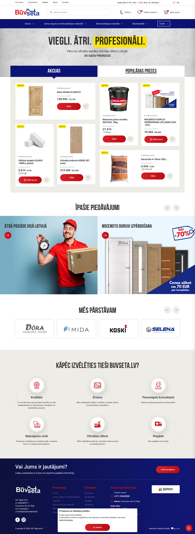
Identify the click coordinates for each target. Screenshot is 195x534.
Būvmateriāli (140, 23)
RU (178, 3)
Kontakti (65, 2)
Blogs (55, 2)
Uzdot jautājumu (168, 469)
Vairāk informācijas (66, 520)
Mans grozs (173, 11)
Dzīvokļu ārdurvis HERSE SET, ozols (75, 162)
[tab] (54, 71)
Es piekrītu (97, 527)
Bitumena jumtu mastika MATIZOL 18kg (115, 121)
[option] (97, 52)
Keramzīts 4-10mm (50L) (153, 159)
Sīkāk (69, 106)
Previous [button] (167, 310)
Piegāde (45, 2)
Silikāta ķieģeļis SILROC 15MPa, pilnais (31, 162)
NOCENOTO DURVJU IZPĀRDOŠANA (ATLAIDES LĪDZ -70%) (160, 122)
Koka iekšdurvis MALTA (69, 92)
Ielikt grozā (30, 179)
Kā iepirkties (32, 2)
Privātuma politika (89, 507)
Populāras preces (141, 71)
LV (174, 3)
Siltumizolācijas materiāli (109, 23)
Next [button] (176, 310)
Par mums (19, 2)
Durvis (29, 23)
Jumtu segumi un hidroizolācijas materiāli (65, 23)
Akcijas (54, 71)
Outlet (163, 23)
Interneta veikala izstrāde (159, 528)
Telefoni (127, 12)
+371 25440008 (121, 496)
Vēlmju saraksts (149, 11)
